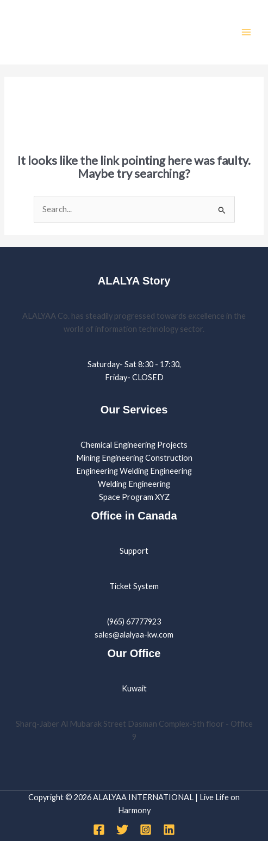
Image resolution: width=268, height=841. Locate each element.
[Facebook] (99, 830)
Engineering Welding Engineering (134, 470)
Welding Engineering (134, 483)
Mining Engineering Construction (134, 457)
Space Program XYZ (134, 497)
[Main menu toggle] (246, 32)
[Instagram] (146, 830)
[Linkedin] (169, 830)
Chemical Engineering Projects (134, 444)
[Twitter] (122, 830)
